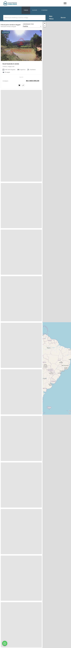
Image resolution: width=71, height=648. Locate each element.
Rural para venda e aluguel (8, 26)
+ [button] (44, 23)
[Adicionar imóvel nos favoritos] (19, 85)
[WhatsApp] (4, 643)
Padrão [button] (25, 26)
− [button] (44, 26)
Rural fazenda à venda (11, 64)
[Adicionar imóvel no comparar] (23, 85)
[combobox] (24, 17)
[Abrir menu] (65, 3)
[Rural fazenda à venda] (21, 45)
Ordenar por (28, 24)
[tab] (26, 10)
